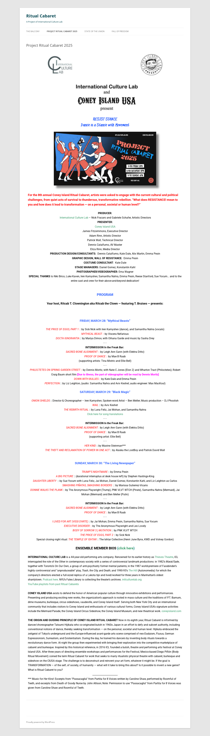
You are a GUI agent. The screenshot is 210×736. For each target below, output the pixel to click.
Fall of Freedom (120, 31)
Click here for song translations (105, 414)
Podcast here (50, 579)
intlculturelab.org (132, 579)
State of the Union (94, 31)
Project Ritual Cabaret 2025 (62, 31)
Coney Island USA (105, 226)
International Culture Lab (73, 217)
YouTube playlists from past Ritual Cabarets (53, 584)
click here (125, 548)
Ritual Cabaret (41, 16)
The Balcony (33, 31)
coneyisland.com (171, 611)
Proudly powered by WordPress (40, 722)
